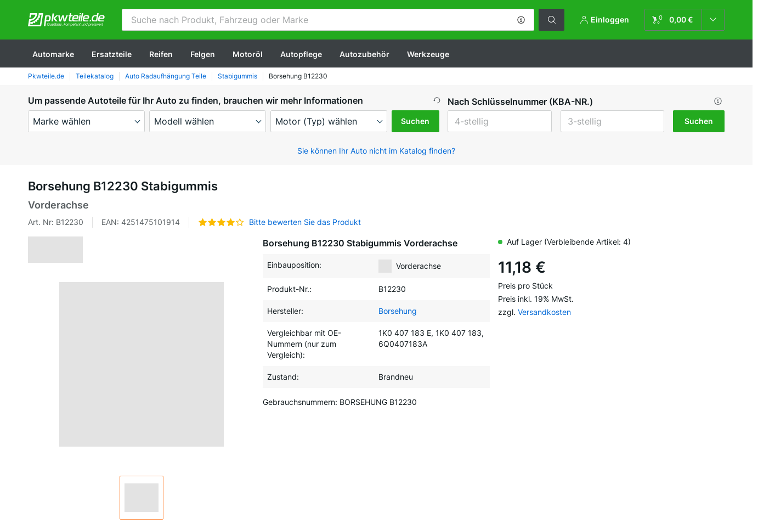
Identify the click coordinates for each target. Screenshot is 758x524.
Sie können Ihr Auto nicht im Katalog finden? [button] (376, 150)
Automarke (53, 54)
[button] (521, 20)
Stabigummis (237, 76)
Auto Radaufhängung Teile (165, 76)
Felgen (202, 54)
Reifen (161, 54)
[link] (684, 20)
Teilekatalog (95, 76)
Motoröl (248, 54)
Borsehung (397, 310)
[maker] (86, 121)
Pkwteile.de (46, 76)
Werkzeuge (428, 54)
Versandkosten (544, 312)
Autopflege (301, 54)
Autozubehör (364, 54)
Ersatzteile (112, 54)
